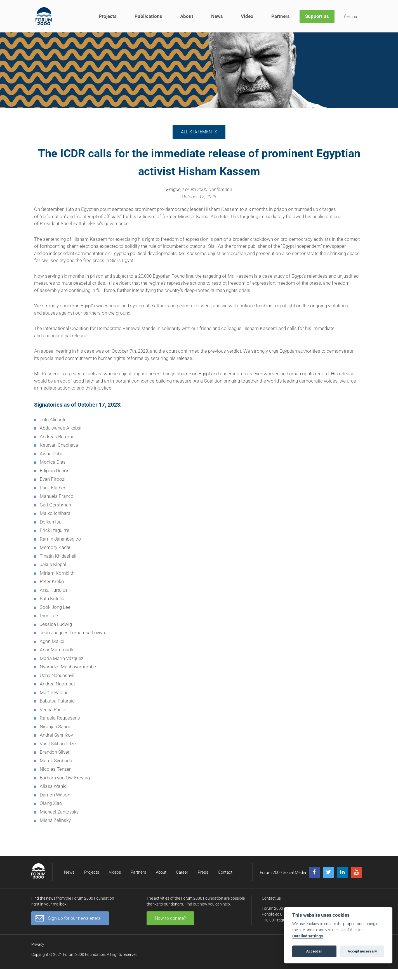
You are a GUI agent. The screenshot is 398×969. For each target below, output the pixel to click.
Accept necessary (362, 951)
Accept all (314, 951)
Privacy (37, 944)
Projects (108, 16)
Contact (225, 872)
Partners (280, 16)
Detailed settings (307, 936)
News (217, 16)
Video (247, 16)
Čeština (350, 16)
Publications (148, 16)
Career (182, 872)
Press (203, 872)
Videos (115, 872)
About (186, 16)
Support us (317, 16)
